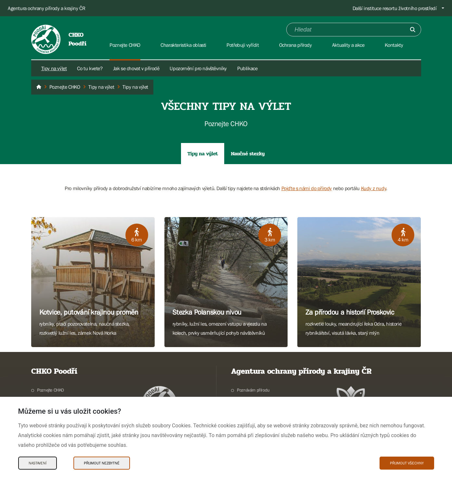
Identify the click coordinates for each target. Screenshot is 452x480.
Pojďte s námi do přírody (306, 188)
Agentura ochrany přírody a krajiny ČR (46, 8)
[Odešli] (413, 29)
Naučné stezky (248, 153)
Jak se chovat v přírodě (136, 68)
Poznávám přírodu (253, 390)
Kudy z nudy (373, 188)
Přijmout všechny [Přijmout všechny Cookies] (407, 463)
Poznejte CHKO (50, 390)
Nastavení (37, 463)
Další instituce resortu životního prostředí (395, 8)
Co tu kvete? (89, 68)
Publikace (247, 68)
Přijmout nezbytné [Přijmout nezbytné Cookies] (102, 463)
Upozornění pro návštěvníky (198, 68)
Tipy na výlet (54, 68)
